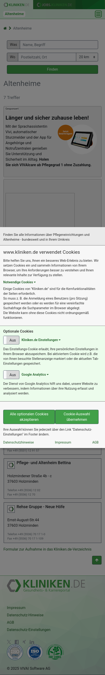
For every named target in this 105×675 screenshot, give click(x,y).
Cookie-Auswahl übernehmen (77, 417)
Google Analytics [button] (34, 374)
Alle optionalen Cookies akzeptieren (29, 417)
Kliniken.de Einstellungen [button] (41, 340)
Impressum (63, 442)
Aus (12, 340)
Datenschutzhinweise (18, 442)
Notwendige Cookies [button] (19, 282)
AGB (95, 442)
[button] (11, 340)
